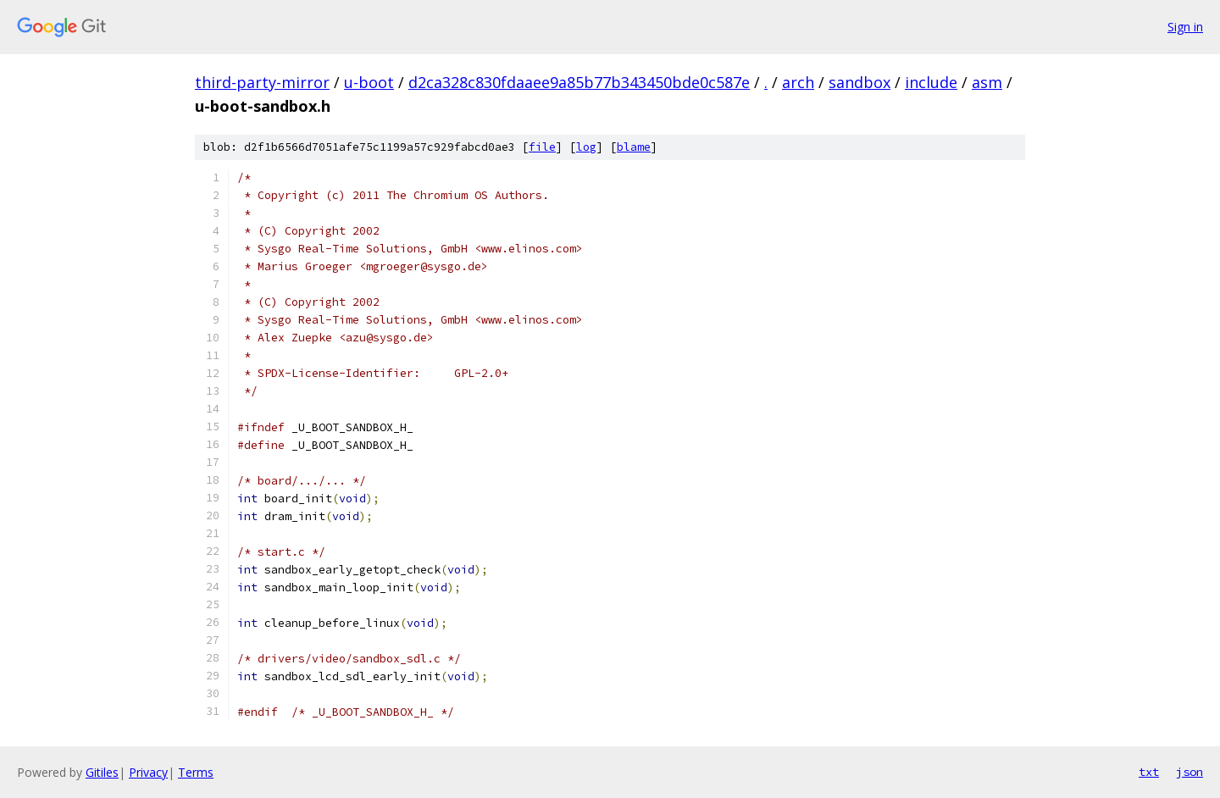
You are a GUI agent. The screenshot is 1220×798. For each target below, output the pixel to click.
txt (1149, 771)
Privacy (148, 772)
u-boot (369, 82)
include (931, 82)
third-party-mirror (262, 82)
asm (987, 82)
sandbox (859, 82)
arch (798, 82)
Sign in (1185, 27)
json (1189, 771)
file (542, 147)
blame (634, 147)
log (586, 147)
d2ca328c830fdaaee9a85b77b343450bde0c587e (579, 82)
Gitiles (102, 772)
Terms (196, 772)
